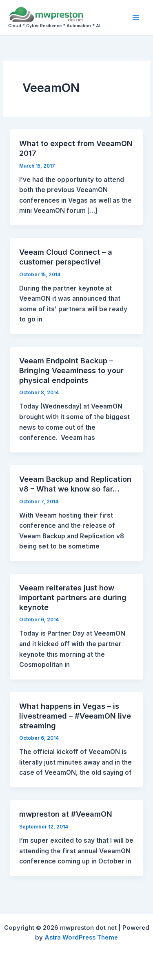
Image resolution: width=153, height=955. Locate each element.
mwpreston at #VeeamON (65, 813)
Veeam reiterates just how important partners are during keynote (72, 597)
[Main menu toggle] (136, 17)
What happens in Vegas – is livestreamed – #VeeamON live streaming (75, 715)
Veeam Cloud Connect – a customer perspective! (65, 256)
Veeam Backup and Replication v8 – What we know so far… (75, 483)
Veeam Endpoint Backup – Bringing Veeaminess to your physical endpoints (71, 370)
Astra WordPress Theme (81, 937)
